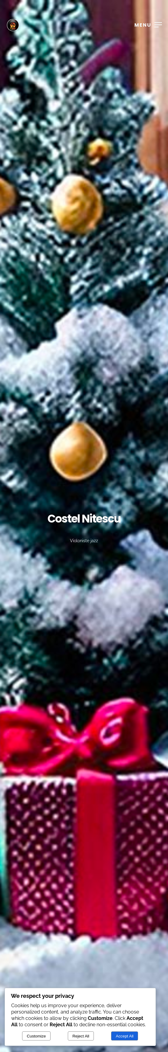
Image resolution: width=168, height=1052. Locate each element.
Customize (36, 1036)
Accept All (125, 1036)
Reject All (80, 1036)
